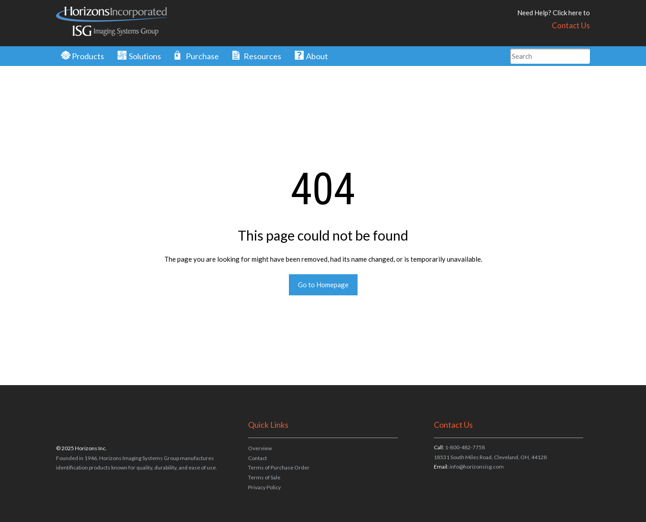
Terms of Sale (264, 477)
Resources (262, 56)
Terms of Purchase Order (279, 467)
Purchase (202, 56)
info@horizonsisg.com (477, 466)
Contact (257, 458)
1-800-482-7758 (465, 447)
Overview (260, 448)
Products (88, 56)
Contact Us (571, 25)
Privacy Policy (264, 487)
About (317, 56)
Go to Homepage (323, 285)
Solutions (145, 56)
